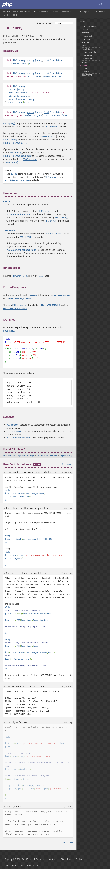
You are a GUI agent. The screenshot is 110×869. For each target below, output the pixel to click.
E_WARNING (32, 295)
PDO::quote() (51, 221)
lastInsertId (87, 59)
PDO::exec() (12, 425)
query (84, 65)
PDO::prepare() (10, 139)
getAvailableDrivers (90, 52)
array (12, 99)
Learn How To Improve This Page (19, 455)
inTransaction (87, 55)
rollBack (85, 72)
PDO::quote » (101, 12)
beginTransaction (89, 26)
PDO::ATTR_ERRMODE (61, 295)
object (29, 115)
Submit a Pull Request (47, 455)
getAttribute (87, 49)
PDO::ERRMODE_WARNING (20, 298)
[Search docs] (101, 4)
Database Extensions (42, 12)
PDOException (19, 305)
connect (85, 33)
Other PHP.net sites (14, 865)
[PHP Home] (7, 4)
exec (84, 46)
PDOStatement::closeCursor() (17, 156)
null (7, 63)
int (47, 60)
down (10, 472)
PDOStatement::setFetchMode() (21, 250)
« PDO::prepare (82, 12)
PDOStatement (20, 63)
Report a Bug (66, 455)
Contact (79, 859)
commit (85, 29)
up (4, 472)
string (30, 60)
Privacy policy (34, 865)
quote (84, 68)
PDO (8, 15)
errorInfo (85, 42)
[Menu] (106, 4)
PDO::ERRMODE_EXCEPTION (15, 308)
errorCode (86, 39)
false (32, 63)
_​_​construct (87, 36)
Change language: (45, 23)
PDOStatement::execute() (15, 143)
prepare (85, 62)
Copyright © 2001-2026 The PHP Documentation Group (31, 859)
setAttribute (87, 75)
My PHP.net (66, 859)
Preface (6, 12)
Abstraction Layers (63, 12)
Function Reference (21, 12)
